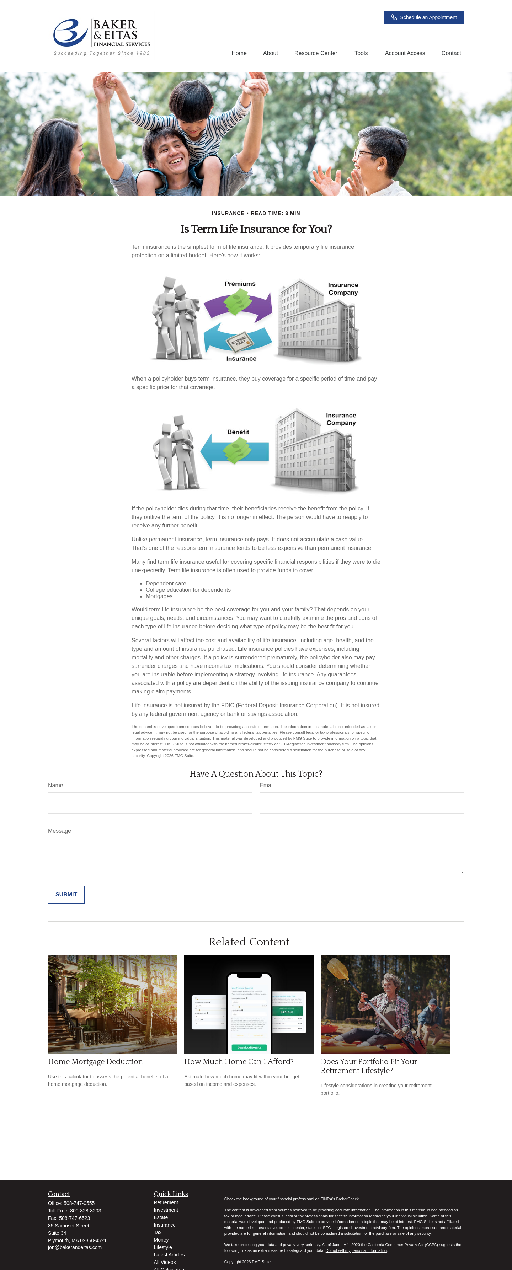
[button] (239, 53)
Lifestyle (163, 1247)
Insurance (165, 1225)
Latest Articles (169, 1255)
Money (161, 1240)
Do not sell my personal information (356, 1250)
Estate (161, 1217)
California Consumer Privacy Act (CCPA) (403, 1245)
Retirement (166, 1202)
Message (59, 831)
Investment (166, 1210)
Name (55, 785)
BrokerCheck (347, 1199)
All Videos (165, 1262)
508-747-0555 (79, 1203)
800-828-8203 (85, 1210)
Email (267, 785)
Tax (158, 1232)
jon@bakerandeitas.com (75, 1247)
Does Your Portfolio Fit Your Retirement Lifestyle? (369, 1066)
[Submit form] (66, 895)
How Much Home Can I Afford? (239, 1061)
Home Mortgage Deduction (95, 1061)
